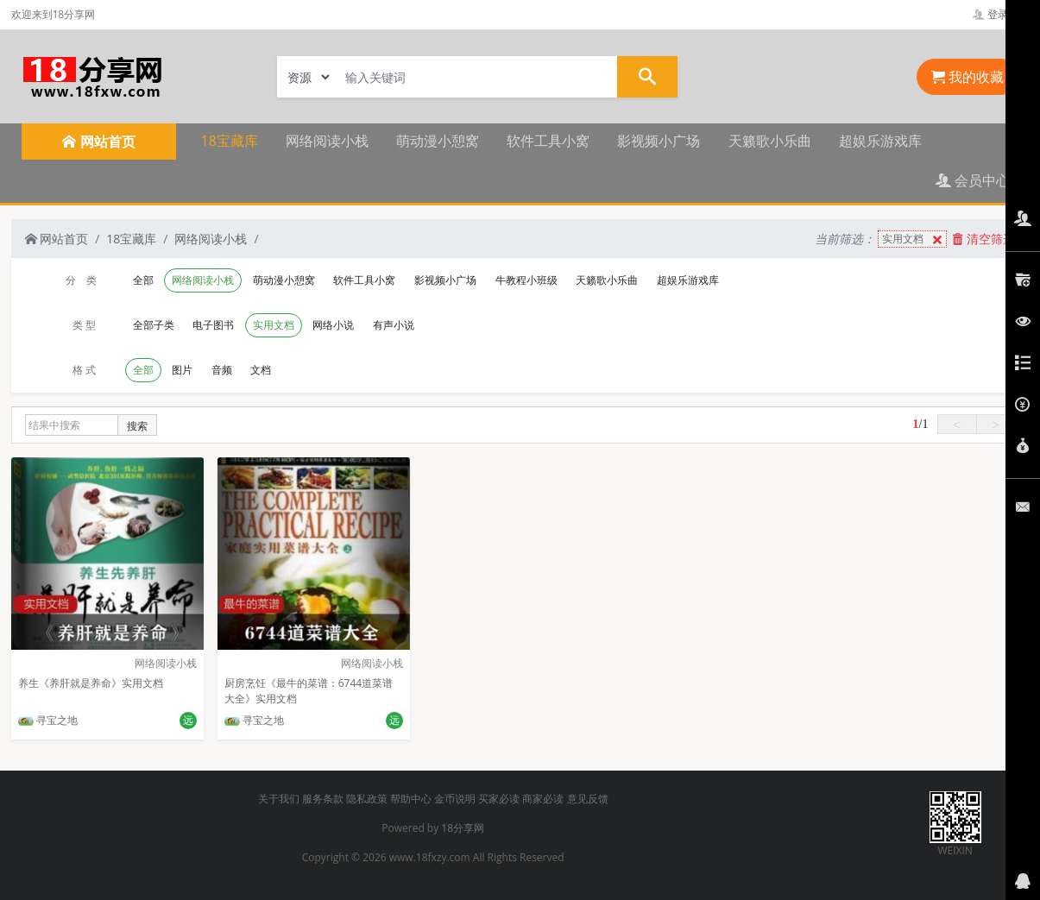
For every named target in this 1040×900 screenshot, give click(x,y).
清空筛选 (984, 238)
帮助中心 (411, 798)
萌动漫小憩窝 (437, 140)
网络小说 (333, 325)
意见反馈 (587, 798)
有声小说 (393, 325)
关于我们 (278, 798)
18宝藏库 (229, 140)
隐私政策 (367, 798)
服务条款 (323, 798)
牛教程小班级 (526, 280)
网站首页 (57, 238)
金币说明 (455, 798)
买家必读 (499, 798)
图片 (182, 369)
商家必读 (543, 798)
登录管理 (1001, 14)
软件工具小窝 (548, 140)
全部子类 (153, 325)
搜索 (137, 426)
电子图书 (213, 325)
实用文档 (914, 239)
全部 (143, 280)
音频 (221, 369)
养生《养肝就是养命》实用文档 (90, 683)
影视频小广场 (658, 140)
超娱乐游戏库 (880, 140)
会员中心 (973, 180)
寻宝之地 (48, 720)
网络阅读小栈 (327, 140)
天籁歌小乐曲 (769, 140)
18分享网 (462, 828)
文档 (260, 369)
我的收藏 (967, 76)
